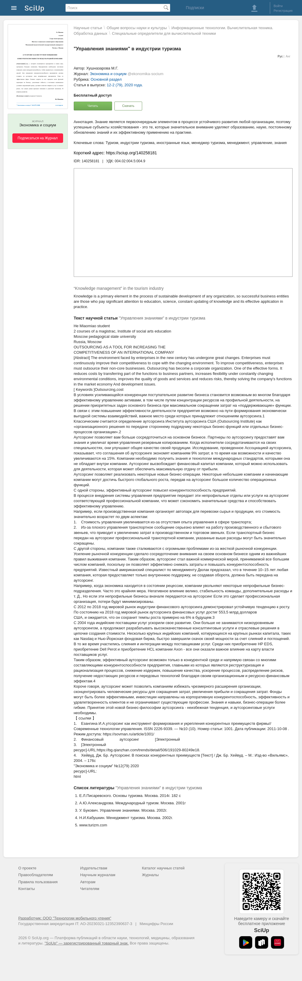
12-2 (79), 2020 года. (125, 85)
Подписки (195, 7)
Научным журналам (97, 875)
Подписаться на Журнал (38, 138)
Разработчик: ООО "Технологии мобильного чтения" (64, 918)
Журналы (150, 875)
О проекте (27, 868)
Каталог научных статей (163, 868)
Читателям (89, 888)
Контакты (26, 888)
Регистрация (283, 10)
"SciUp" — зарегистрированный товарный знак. (87, 943)
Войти (278, 6)
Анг (288, 56)
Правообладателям (35, 875)
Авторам (88, 882)
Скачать (128, 105)
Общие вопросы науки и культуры (137, 28)
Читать (93, 105)
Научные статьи (88, 28)
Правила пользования (38, 882)
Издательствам (93, 868)
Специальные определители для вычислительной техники (164, 33)
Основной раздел (106, 79)
